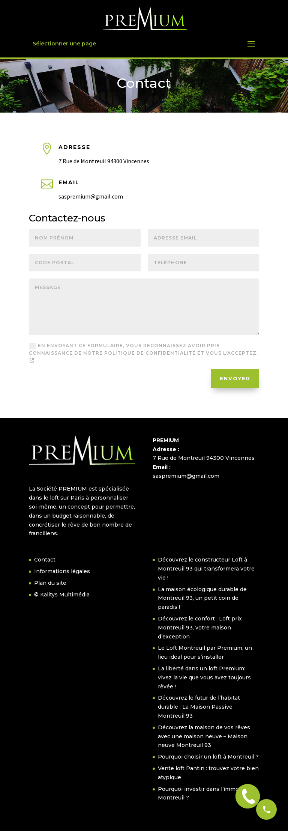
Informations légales (62, 571)
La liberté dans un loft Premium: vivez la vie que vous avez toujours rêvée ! (204, 677)
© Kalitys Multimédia (62, 594)
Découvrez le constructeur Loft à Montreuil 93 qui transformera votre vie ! (206, 568)
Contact (45, 559)
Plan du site (50, 583)
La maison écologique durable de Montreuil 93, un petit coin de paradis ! (202, 598)
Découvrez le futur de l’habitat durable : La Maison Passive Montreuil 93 (199, 706)
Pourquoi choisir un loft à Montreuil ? (208, 756)
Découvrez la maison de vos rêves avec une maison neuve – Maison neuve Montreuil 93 (204, 736)
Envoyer (235, 378)
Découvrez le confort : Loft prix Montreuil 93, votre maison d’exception (200, 627)
